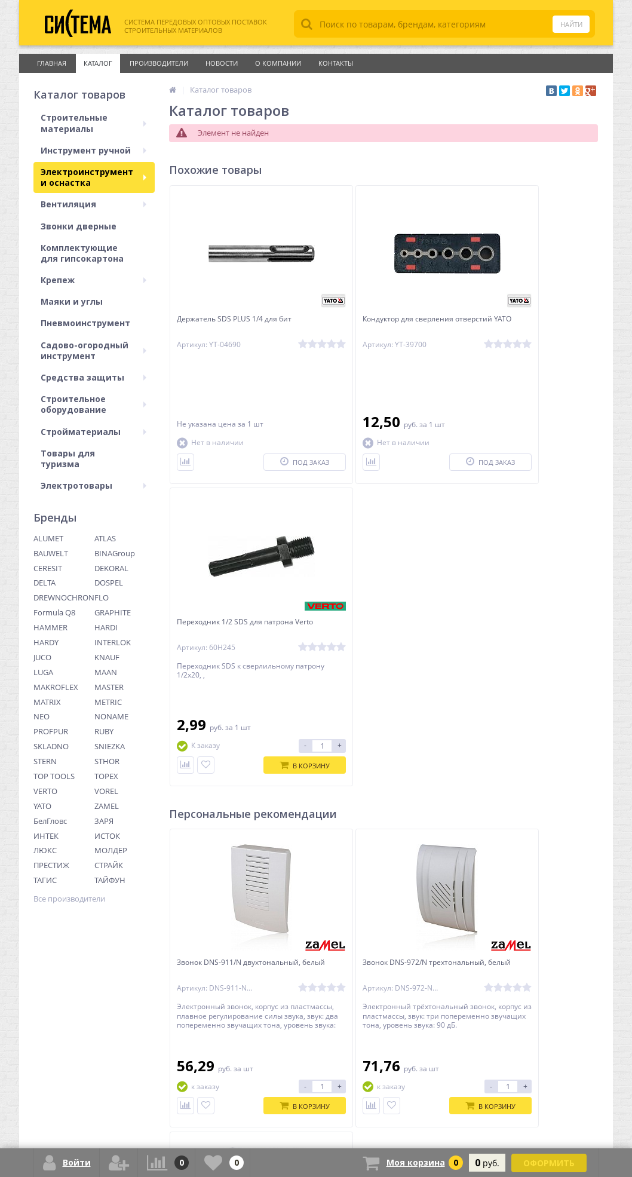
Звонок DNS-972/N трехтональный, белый (364, 664)
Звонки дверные (78, 226)
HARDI (106, 627)
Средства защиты (93, 377)
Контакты (335, 63)
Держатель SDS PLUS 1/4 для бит (237, 320)
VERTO (45, 791)
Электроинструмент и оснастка (93, 177)
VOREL (106, 791)
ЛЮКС (45, 850)
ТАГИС (45, 880)
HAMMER (50, 627)
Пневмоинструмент (85, 323)
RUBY (103, 731)
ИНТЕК (46, 835)
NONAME (111, 716)
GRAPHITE (112, 612)
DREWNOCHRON (63, 597)
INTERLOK (112, 642)
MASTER (109, 687)
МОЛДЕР (110, 850)
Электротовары (93, 485)
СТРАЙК (108, 865)
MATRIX (47, 702)
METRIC (108, 702)
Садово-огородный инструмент (93, 350)
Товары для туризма (68, 458)
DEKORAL (111, 568)
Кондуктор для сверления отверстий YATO (368, 325)
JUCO (42, 657)
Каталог (98, 63)
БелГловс (50, 821)
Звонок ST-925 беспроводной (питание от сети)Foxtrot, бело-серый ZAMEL (522, 669)
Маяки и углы (72, 301)
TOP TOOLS (54, 776)
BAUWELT (50, 553)
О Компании (278, 63)
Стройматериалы (93, 431)
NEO (41, 716)
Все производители (69, 899)
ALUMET (48, 538)
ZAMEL (106, 806)
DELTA (44, 582)
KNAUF (106, 657)
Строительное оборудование (93, 404)
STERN (45, 761)
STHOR (106, 761)
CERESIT (47, 568)
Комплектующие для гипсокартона (82, 253)
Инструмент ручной (93, 150)
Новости (221, 63)
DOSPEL (108, 582)
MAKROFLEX (55, 687)
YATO (42, 806)
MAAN (105, 672)
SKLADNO (51, 746)
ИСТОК (107, 835)
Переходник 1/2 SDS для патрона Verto (525, 325)
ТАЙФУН (109, 880)
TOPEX (106, 776)
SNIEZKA (109, 746)
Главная (51, 63)
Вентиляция (93, 204)
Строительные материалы (93, 123)
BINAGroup (114, 553)
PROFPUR (50, 731)
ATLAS (105, 538)
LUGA (43, 672)
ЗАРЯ (103, 821)
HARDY (46, 642)
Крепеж (93, 280)
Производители (159, 63)
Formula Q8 (54, 612)
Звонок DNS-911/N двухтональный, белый (221, 664)
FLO (101, 597)
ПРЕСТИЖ (51, 865)
